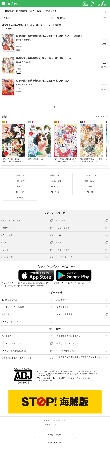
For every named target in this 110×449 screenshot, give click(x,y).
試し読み (104, 44)
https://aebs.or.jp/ (45, 380)
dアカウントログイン (11, 322)
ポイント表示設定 (64, 314)
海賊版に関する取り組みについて (16, 358)
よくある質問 (62, 307)
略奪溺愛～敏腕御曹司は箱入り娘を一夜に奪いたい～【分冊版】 (49, 36)
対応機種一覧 (62, 300)
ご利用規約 (6, 336)
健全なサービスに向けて (67, 343)
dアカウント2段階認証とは (13, 351)
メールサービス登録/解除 (12, 307)
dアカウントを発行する (55, 420)
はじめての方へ (10, 299)
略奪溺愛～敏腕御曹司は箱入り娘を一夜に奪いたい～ (43, 58)
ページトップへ (55, 434)
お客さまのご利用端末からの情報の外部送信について (79, 358)
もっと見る (100, 117)
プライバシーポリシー (11, 343)
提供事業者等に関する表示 (68, 336)
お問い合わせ (7, 314)
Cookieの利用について (66, 351)
